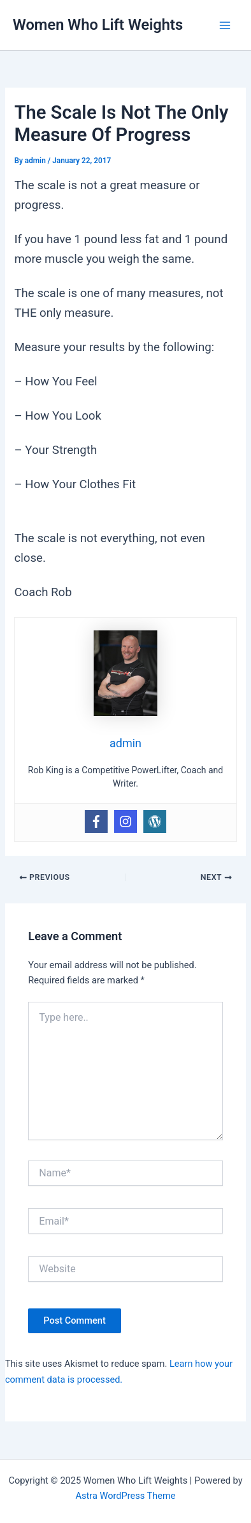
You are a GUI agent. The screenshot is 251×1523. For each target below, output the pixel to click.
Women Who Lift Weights (98, 25)
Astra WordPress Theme (125, 1495)
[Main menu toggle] (225, 25)
